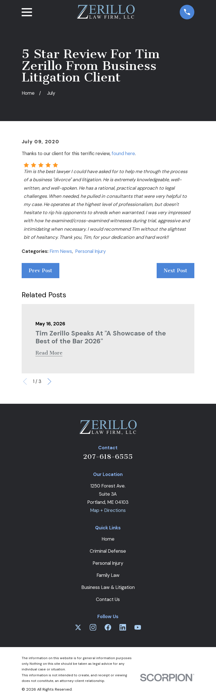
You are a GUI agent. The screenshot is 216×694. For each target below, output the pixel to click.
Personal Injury (90, 251)
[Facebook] (108, 627)
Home (108, 539)
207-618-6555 (108, 457)
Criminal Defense (108, 551)
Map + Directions (108, 510)
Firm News (61, 251)
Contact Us (108, 599)
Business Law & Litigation (108, 587)
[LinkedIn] (123, 627)
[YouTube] (137, 627)
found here (123, 153)
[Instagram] (93, 627)
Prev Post (40, 270)
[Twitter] (78, 627)
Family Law (108, 575)
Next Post (175, 270)
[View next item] (49, 381)
